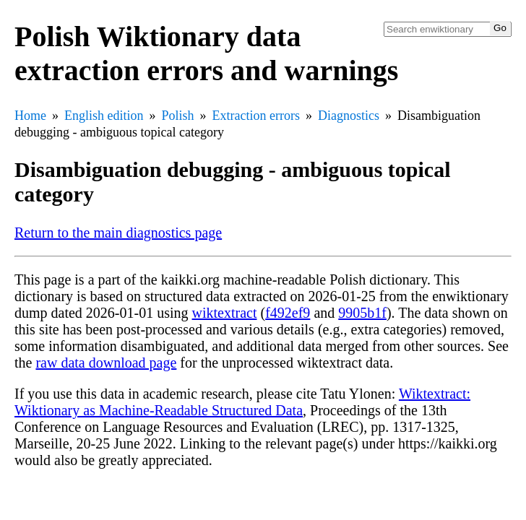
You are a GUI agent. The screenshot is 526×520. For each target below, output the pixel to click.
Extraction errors (256, 115)
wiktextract (224, 313)
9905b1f (362, 313)
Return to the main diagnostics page (118, 232)
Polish (178, 115)
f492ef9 (287, 313)
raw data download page (105, 362)
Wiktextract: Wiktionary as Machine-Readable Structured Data (242, 402)
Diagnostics (348, 115)
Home (30, 115)
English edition (104, 115)
